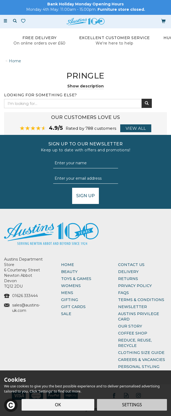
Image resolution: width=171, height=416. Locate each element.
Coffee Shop (132, 333)
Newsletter (132, 306)
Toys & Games (76, 278)
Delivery (128, 271)
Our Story (130, 326)
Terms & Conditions (141, 299)
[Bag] (163, 20)
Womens (71, 285)
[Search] (15, 21)
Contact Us (131, 264)
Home (67, 264)
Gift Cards (73, 306)
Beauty (69, 271)
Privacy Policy (135, 285)
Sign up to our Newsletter (85, 147)
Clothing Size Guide (141, 352)
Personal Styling (138, 366)
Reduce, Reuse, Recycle (135, 343)
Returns (128, 278)
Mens (67, 292)
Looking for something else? (40, 95)
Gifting (69, 299)
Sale (66, 313)
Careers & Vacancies (141, 359)
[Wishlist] (24, 21)
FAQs (123, 292)
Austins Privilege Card (138, 316)
